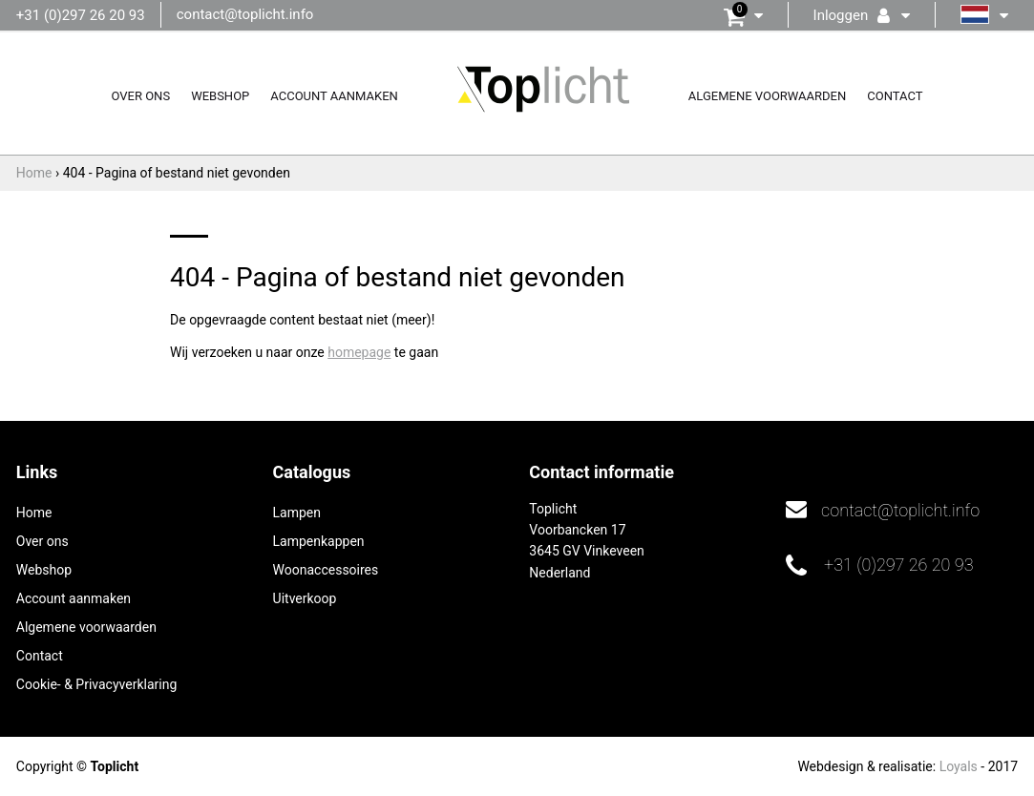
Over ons (140, 96)
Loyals (958, 766)
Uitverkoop (305, 598)
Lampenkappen (319, 541)
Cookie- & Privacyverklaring (96, 684)
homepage (358, 352)
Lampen (297, 512)
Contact (894, 96)
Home (34, 512)
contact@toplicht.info (245, 14)
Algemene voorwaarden (767, 96)
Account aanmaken (334, 96)
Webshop (220, 96)
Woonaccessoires (326, 569)
